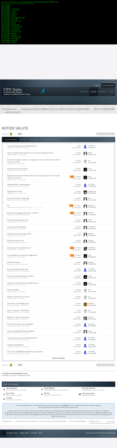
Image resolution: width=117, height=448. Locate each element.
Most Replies (34, 148)
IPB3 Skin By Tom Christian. (16, 444)
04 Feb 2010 (92, 327)
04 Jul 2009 (91, 348)
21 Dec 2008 (92, 362)
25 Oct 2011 (92, 251)
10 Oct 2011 (92, 258)
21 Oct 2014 (92, 171)
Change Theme (12, 441)
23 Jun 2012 (92, 237)
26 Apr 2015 (92, 163)
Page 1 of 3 (5, 142)
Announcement (88, 402)
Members (102, 100)
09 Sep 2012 (92, 230)
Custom (56, 148)
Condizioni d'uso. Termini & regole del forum (102, 431)
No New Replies (88, 397)
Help (40, 441)
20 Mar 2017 (92, 156)
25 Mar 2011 (92, 272)
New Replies (11, 397)
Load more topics (58, 366)
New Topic (10, 402)
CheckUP (34, 441)
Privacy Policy (111, 429)
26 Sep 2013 (92, 187)
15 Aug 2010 (92, 293)
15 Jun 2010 (92, 300)
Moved (46, 402)
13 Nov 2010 (92, 286)
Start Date (24, 148)
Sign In (97, 93)
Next (20, 142)
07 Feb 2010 (92, 320)
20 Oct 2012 (92, 208)
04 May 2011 (92, 265)
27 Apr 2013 (92, 194)
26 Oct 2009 (92, 334)
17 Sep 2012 (92, 223)
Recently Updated (11, 148)
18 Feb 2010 (92, 314)
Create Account (108, 93)
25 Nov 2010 (92, 279)
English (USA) (24, 441)
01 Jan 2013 (92, 201)
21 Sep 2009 (92, 341)
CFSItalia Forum (7, 430)
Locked (9, 406)
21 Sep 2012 (92, 215)
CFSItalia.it (84, 100)
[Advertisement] (58, 70)
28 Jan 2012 (92, 244)
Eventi (111, 100)
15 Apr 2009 (92, 355)
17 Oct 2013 (92, 179)
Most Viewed (45, 148)
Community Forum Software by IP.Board (100, 441)
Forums (94, 100)
